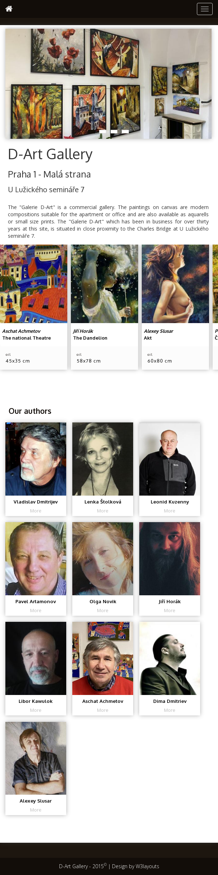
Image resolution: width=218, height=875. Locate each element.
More (36, 510)
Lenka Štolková (102, 501)
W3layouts (147, 866)
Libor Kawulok (36, 701)
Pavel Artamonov (35, 601)
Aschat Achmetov (102, 701)
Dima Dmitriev (169, 701)
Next (206, 81)
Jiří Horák (170, 601)
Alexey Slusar (36, 801)
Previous (10, 81)
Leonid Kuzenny (170, 501)
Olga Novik (102, 601)
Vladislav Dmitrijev (36, 501)
